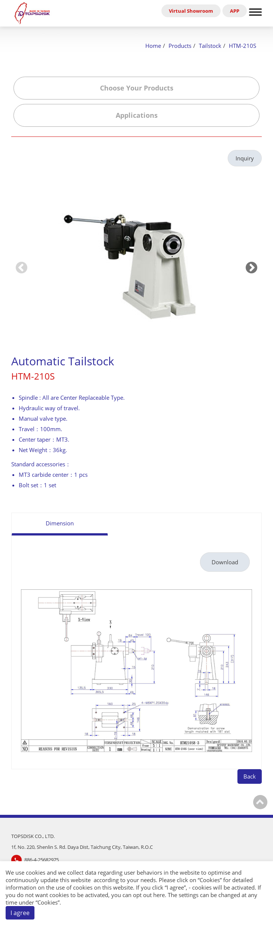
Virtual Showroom (191, 10)
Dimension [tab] (60, 523)
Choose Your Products (136, 87)
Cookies (210, 880)
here (159, 895)
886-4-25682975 (41, 859)
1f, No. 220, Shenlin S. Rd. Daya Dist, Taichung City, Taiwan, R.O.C (82, 847)
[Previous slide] (21, 267)
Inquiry (245, 158)
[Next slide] (251, 267)
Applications (137, 115)
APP (234, 10)
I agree (20, 913)
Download (225, 562)
